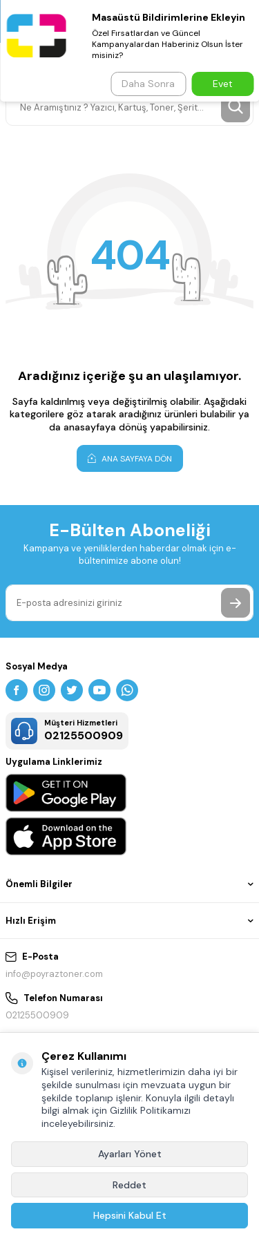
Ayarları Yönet (130, 1154)
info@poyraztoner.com (54, 974)
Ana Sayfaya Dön (130, 458)
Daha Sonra (148, 83)
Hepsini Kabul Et (129, 1215)
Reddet (129, 1185)
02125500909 (37, 1015)
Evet (223, 83)
